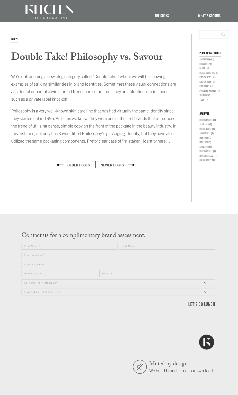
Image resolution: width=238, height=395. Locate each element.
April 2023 (204, 147)
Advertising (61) (206, 59)
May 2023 (203, 142)
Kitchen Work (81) (207, 82)
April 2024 (204, 124)
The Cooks (162, 16)
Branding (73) (205, 64)
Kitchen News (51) (207, 77)
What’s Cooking (209, 16)
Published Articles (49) (210, 90)
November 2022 (206, 156)
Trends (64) (204, 95)
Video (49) (204, 99)
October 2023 (205, 129)
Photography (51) (207, 86)
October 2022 (205, 160)
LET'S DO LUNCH (201, 304)
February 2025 (206, 120)
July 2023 (203, 138)
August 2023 (204, 133)
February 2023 (206, 151)
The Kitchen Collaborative (49, 12)
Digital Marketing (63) (209, 73)
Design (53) (204, 68)
